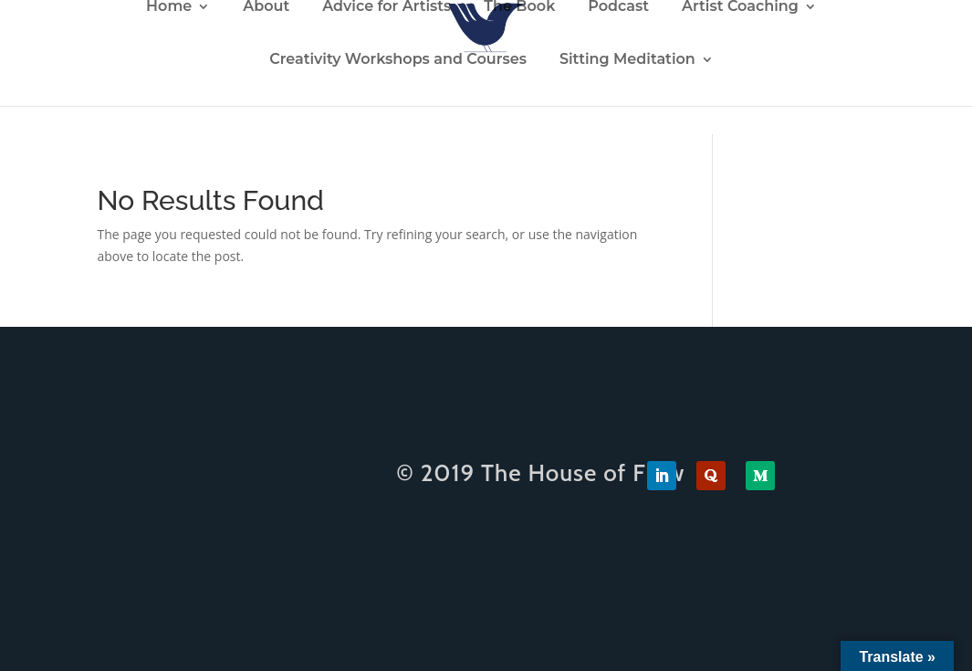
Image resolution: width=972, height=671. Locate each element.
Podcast (618, 7)
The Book (519, 7)
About (266, 7)
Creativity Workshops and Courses (398, 60)
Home (169, 7)
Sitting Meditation (627, 60)
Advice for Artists (386, 7)
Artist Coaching (740, 7)
